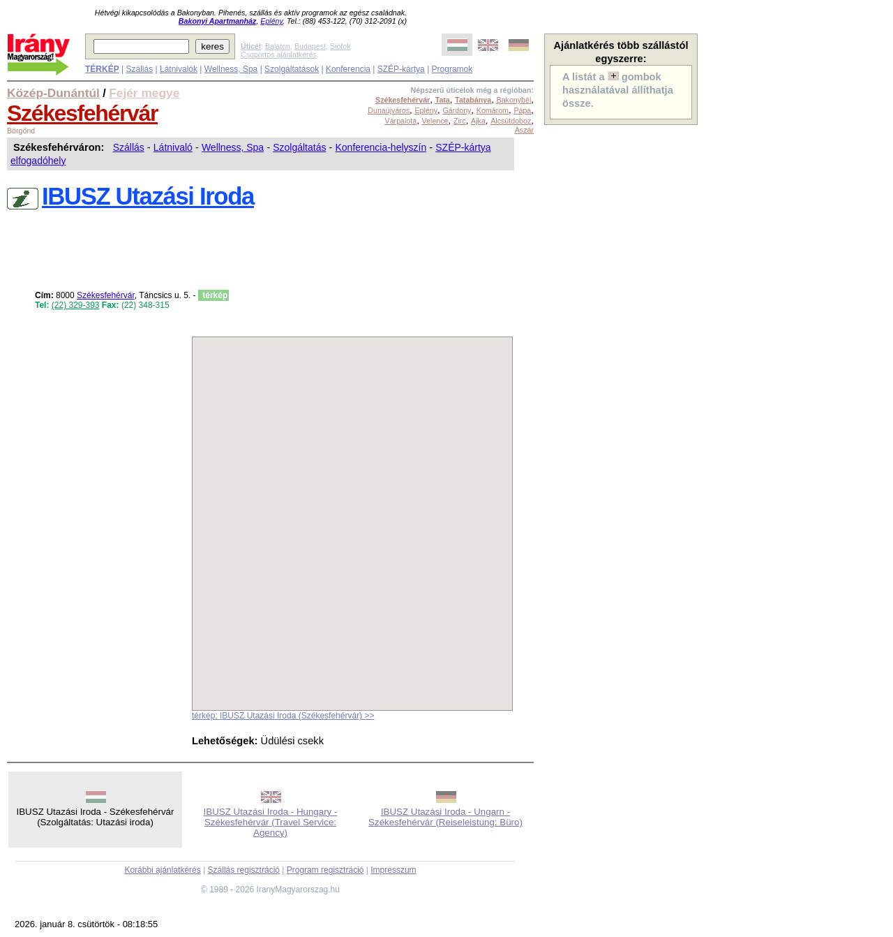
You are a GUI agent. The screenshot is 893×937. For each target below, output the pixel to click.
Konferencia (348, 69)
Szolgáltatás (299, 147)
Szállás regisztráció (244, 870)
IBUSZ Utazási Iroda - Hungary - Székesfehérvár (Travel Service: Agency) (271, 822)
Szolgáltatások (291, 69)
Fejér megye (144, 93)
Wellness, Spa (230, 69)
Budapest (310, 46)
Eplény (271, 21)
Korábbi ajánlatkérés (162, 870)
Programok (452, 69)
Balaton (277, 46)
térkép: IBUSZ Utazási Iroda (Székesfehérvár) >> (283, 716)
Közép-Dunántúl (53, 93)
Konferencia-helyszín (380, 147)
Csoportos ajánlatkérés (279, 54)
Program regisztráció (325, 870)
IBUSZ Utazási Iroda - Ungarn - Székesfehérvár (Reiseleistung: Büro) (445, 816)
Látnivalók (178, 69)
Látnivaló (173, 147)
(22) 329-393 (76, 305)
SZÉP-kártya (401, 69)
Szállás (139, 69)
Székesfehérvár (82, 113)
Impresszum (393, 870)
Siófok (340, 46)
